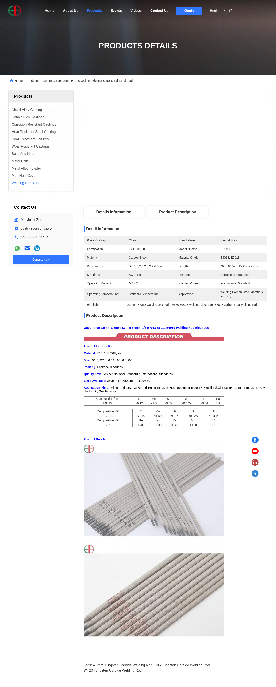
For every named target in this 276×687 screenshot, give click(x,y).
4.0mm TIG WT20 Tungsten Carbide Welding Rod (38, 578)
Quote (189, 10)
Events (116, 10)
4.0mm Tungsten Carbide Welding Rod (122, 463)
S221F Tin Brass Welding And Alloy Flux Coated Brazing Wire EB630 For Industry (236, 579)
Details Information (113, 212)
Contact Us (159, 10)
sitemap (30, 675)
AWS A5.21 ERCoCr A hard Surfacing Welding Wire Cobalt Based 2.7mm (166, 579)
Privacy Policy (48, 675)
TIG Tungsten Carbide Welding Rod (182, 463)
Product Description (177, 212)
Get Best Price (198, 190)
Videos (136, 10)
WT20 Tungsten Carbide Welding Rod (113, 468)
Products (94, 10)
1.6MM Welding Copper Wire (99, 575)
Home (49, 10)
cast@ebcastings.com (38, 228)
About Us (70, 10)
